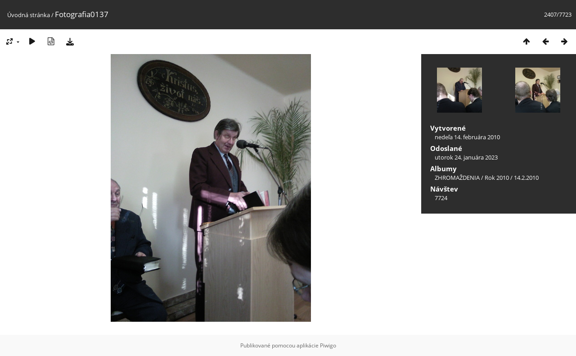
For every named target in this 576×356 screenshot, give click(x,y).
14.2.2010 (526, 177)
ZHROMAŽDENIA (457, 177)
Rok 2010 (497, 177)
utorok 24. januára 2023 (466, 157)
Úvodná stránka (28, 15)
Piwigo (328, 345)
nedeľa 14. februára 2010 (467, 137)
